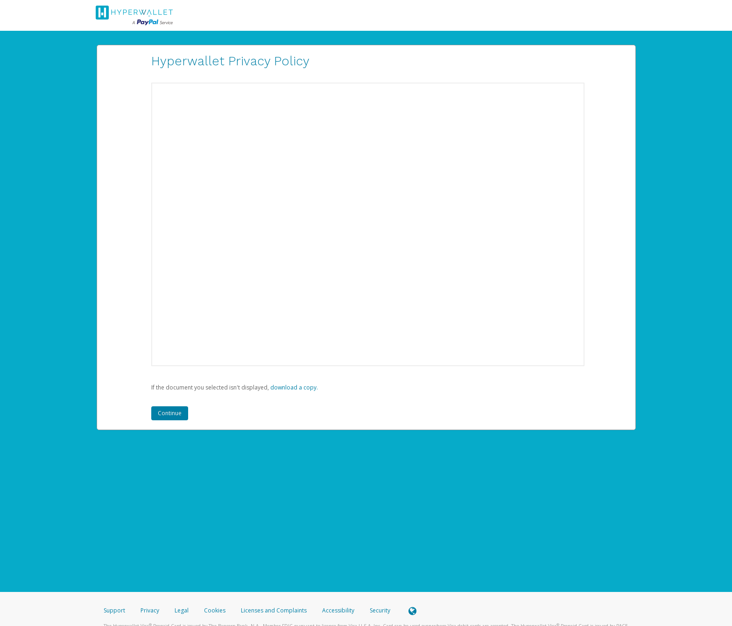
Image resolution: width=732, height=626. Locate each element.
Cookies (214, 610)
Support (114, 610)
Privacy (150, 610)
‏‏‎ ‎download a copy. (293, 387)
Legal (182, 610)
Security (380, 610)
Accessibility (338, 610)
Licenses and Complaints (274, 610)
